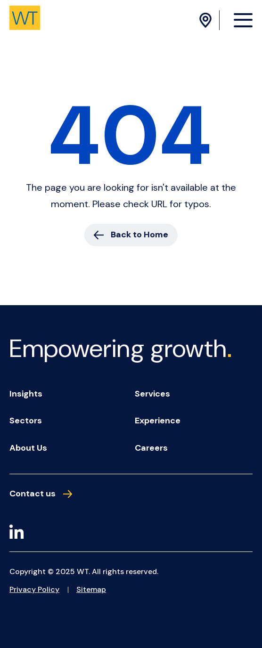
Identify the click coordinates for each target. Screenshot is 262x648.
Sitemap (91, 589)
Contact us (40, 493)
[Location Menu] (207, 20)
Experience (157, 420)
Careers (151, 448)
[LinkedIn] (16, 533)
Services (152, 393)
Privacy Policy (34, 589)
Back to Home (131, 234)
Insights (25, 393)
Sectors (25, 420)
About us (28, 448)
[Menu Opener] (243, 19)
